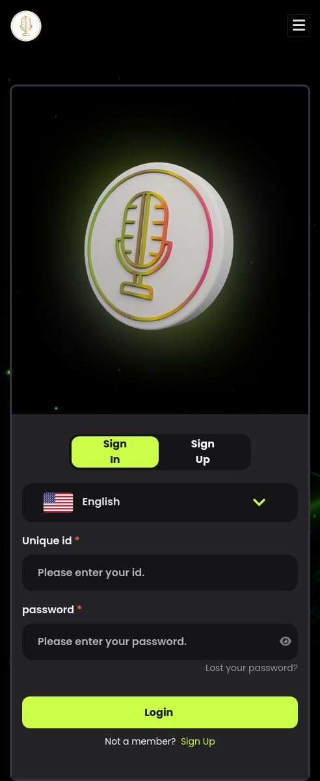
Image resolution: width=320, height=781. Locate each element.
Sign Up (203, 451)
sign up (198, 741)
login (160, 712)
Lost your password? (252, 668)
